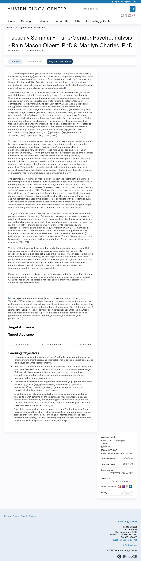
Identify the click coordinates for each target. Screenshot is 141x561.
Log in (116, 2)
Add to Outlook (130, 486)
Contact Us (61, 21)
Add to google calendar (119, 486)
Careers (32, 516)
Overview (15, 61)
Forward (133, 15)
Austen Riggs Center (99, 21)
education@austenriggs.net (124, 540)
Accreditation (35, 61)
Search (24, 516)
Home (12, 21)
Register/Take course (60, 61)
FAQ (77, 21)
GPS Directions (130, 545)
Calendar (43, 21)
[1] (65, 88)
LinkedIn (129, 15)
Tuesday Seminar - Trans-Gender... (30, 27)
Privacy (7, 516)
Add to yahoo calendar (123, 486)
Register (127, 2)
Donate (16, 516)
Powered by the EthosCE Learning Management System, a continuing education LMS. (127, 557)
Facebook (122, 15)
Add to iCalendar (127, 486)
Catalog (26, 21)
